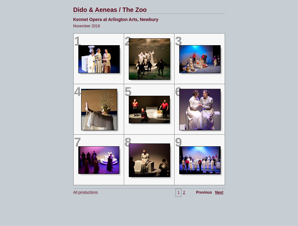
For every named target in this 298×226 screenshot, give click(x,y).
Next (219, 192)
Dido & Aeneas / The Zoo (110, 9)
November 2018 (86, 26)
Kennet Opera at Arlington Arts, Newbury (116, 19)
